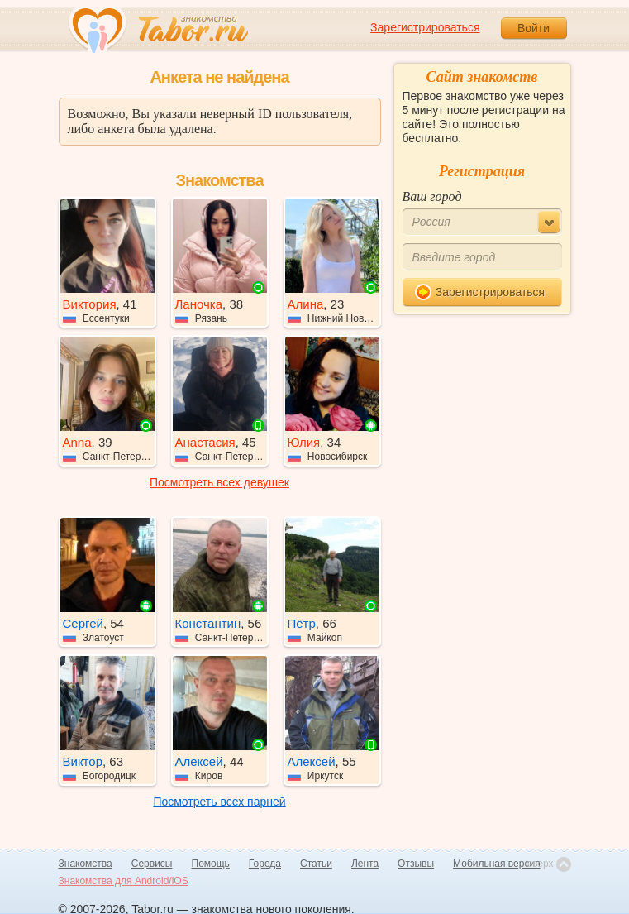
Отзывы (416, 863)
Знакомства (85, 863)
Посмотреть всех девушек (219, 482)
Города (265, 863)
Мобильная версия (497, 863)
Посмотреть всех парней (219, 801)
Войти (533, 28)
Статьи (316, 863)
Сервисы (152, 863)
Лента (365, 863)
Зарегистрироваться (424, 27)
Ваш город (432, 196)
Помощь (211, 863)
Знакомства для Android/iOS (123, 881)
